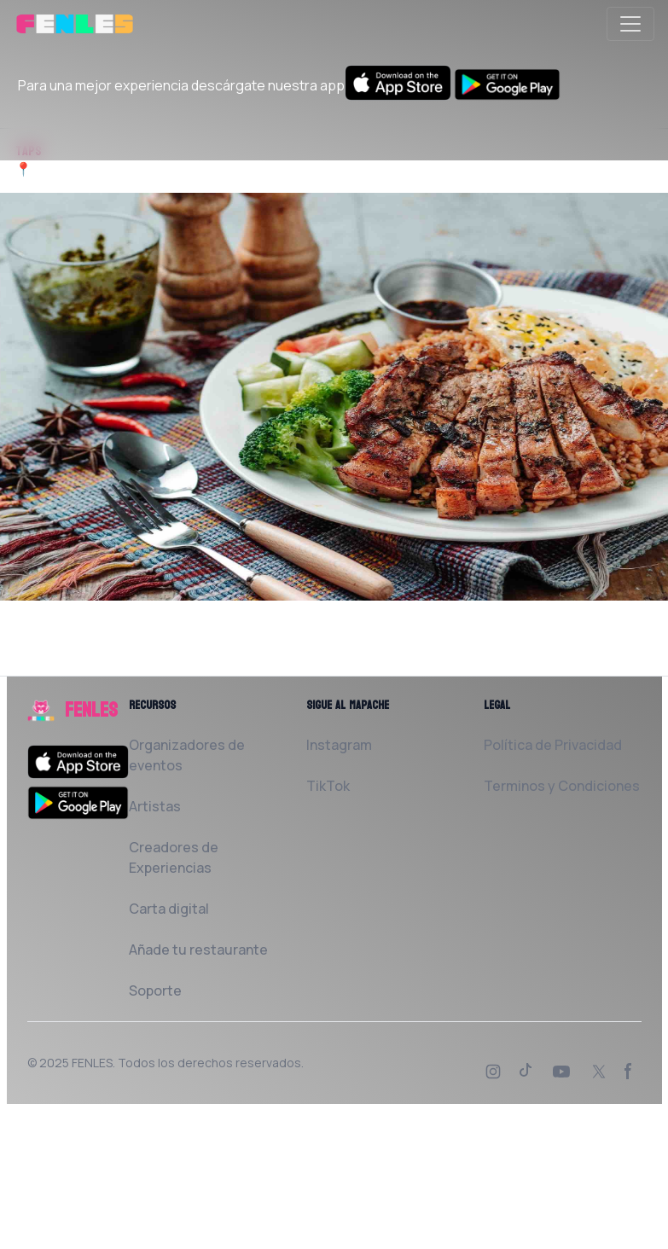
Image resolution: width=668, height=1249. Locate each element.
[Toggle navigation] (630, 24)
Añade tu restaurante (198, 949)
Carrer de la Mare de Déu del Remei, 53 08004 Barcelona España (234, 169)
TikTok (328, 785)
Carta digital (169, 908)
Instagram (339, 744)
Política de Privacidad (553, 744)
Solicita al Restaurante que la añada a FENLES (165, 665)
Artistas (155, 806)
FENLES (92, 1062)
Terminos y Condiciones (562, 785)
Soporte (155, 990)
